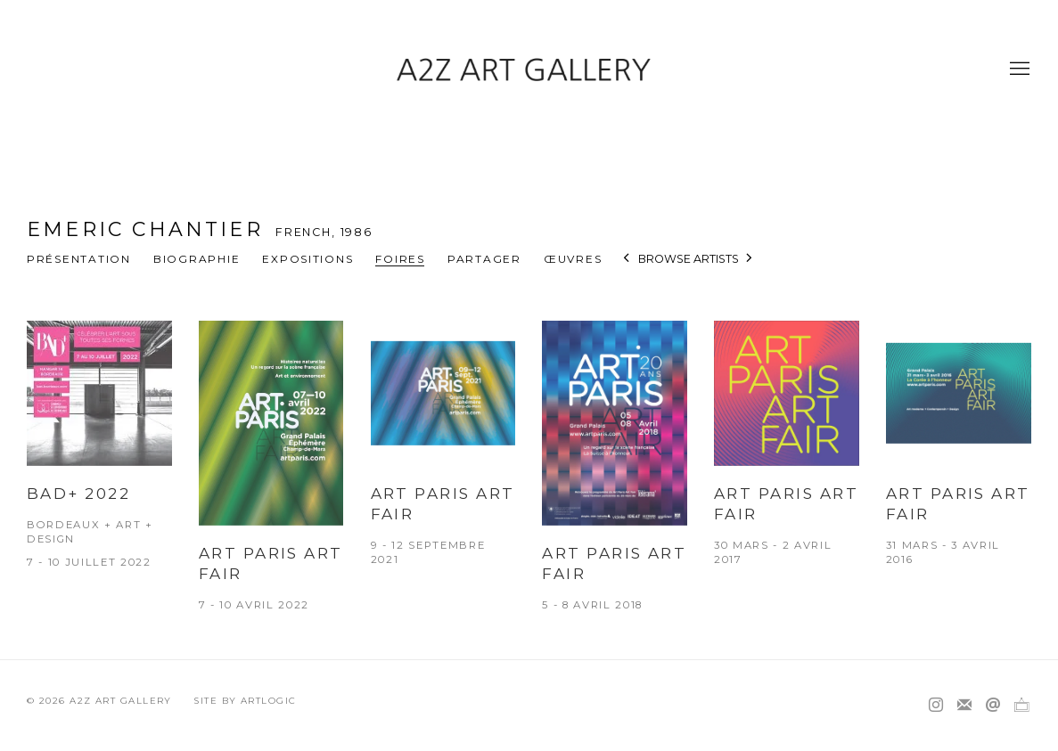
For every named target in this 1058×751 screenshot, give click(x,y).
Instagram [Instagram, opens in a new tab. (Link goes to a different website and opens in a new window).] (936, 705)
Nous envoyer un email (993, 705)
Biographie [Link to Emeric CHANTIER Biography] (196, 258)
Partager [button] (484, 258)
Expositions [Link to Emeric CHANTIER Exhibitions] (307, 258)
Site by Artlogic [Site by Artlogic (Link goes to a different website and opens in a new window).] (244, 700)
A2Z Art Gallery (529, 69)
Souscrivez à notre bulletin (964, 705)
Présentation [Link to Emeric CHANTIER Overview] (79, 258)
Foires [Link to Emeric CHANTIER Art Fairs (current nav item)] (399, 258)
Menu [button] (1018, 69)
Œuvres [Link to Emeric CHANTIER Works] (573, 258)
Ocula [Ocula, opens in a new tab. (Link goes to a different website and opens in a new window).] (1021, 705)
